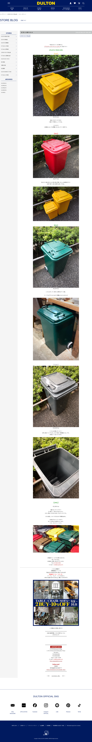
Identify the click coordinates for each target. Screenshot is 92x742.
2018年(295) (3, 90)
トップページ (3, 14)
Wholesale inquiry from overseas (73, 725)
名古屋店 (3, 68)
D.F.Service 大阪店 (5, 46)
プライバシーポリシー (32, 725)
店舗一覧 (39, 9)
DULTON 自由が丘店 (5, 36)
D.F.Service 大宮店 (5, 75)
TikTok (79, 711)
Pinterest (68, 711)
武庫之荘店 (3, 65)
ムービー (52, 9)
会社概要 (42, 725)
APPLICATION (23, 711)
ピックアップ (25, 9)
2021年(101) (3, 83)
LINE (57, 711)
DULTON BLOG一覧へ (56, 675)
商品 (12, 9)
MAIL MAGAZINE (12, 712)
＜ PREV (48, 675)
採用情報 (48, 725)
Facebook (35, 711)
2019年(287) (3, 87)
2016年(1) (3, 92)
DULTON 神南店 (4, 39)
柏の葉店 (3, 62)
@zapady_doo (56, 634)
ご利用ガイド (22, 725)
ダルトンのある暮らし (66, 9)
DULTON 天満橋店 (4, 42)
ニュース (80, 9)
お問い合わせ (14, 725)
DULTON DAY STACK (5, 58)
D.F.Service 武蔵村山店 (5, 55)
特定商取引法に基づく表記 (58, 725)
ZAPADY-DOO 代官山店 (12, 14)
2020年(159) (3, 85)
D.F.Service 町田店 (5, 49)
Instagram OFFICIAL (46, 712)
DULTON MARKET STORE (6, 71)
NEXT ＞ (63, 675)
